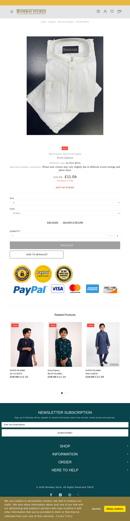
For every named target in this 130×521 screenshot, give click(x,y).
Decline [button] (96, 509)
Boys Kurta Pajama (66, 22)
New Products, (56, 154)
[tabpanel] (27, 354)
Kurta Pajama (53, 370)
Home (43, 22)
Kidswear (52, 22)
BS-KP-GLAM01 (55, 374)
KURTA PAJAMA (17, 370)
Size (12, 198)
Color (12, 209)
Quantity (15, 231)
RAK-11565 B (92, 374)
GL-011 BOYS (16, 374)
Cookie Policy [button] (64, 516)
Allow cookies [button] (115, 509)
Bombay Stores (31, 11)
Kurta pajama (65, 157)
